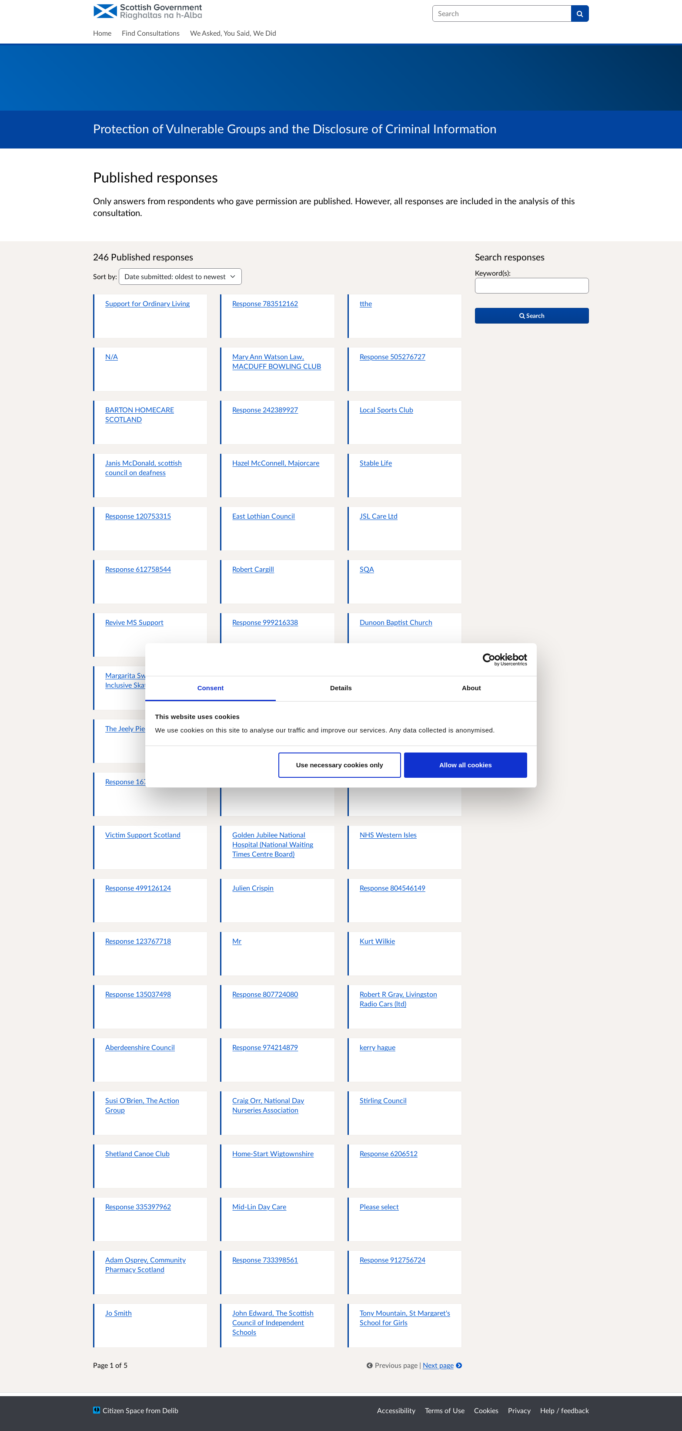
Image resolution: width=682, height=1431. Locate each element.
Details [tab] (341, 688)
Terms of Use (445, 1410)
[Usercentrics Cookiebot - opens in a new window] (489, 659)
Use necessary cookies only (339, 765)
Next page (442, 1365)
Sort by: (105, 276)
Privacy (519, 1410)
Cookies (486, 1410)
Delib (170, 1410)
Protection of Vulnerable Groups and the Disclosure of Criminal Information (295, 128)
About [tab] (471, 688)
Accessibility (396, 1410)
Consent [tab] (210, 688)
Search (532, 315)
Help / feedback (564, 1410)
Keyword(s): (493, 273)
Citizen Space (123, 1410)
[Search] (580, 13)
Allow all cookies (465, 765)
